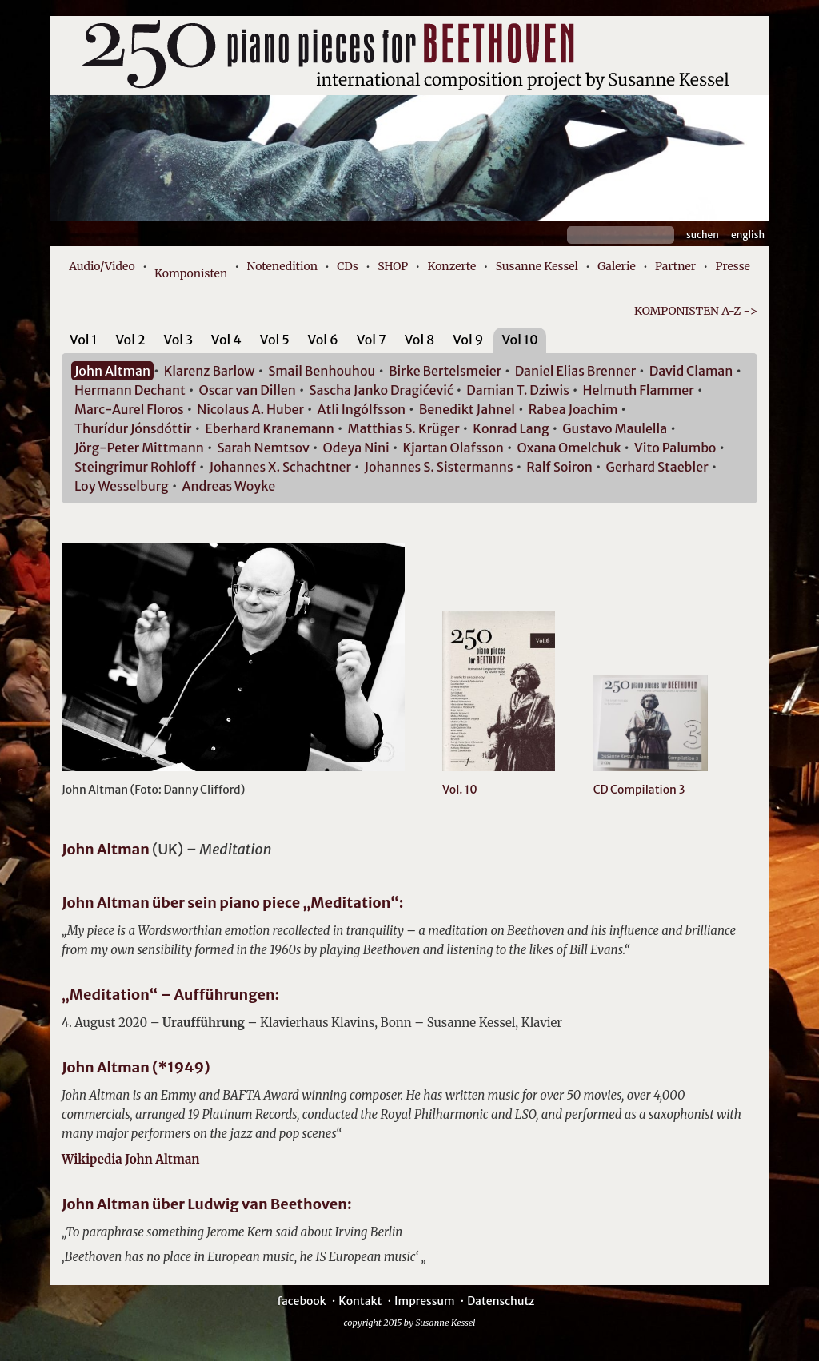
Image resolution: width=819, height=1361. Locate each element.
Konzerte (451, 266)
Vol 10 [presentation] (519, 340)
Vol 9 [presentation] (468, 340)
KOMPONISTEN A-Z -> (695, 311)
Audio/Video (102, 266)
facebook (301, 1301)
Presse (732, 266)
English (748, 235)
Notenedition (281, 266)
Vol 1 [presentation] (84, 340)
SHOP (393, 266)
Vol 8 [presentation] (420, 340)
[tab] (84, 342)
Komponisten (190, 273)
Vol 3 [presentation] (178, 340)
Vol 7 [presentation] (371, 340)
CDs (347, 266)
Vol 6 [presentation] (323, 340)
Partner (675, 266)
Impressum (424, 1301)
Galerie (616, 266)
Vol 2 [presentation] (130, 340)
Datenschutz (500, 1301)
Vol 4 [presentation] (226, 340)
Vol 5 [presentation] (275, 340)
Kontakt (360, 1301)
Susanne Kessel (537, 266)
